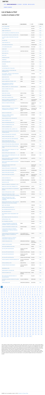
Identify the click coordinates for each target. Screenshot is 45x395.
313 (27, 324)
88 (32, 294)
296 (21, 322)
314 (30, 324)
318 (41, 324)
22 (4, 288)
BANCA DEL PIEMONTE (6, 95)
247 (10, 316)
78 (8, 294)
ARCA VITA (4, 55)
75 (1, 294)
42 (8, 290)
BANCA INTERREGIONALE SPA (8, 124)
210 (33, 310)
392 (38, 334)
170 (5, 306)
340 (19, 328)
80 (13, 294)
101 (21, 296)
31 (25, 288)
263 (13, 318)
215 (5, 312)
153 (41, 302)
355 (19, 330)
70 (32, 292)
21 (1, 288)
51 (30, 290)
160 (19, 304)
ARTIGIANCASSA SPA (6, 61)
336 (7, 328)
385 (19, 334)
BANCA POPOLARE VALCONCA (8, 174)
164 (30, 304)
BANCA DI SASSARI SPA (6, 112)
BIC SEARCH (20, 4)
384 (16, 334)
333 (41, 326)
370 (19, 332)
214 (2, 312)
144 (16, 302)
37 (39, 288)
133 (27, 300)
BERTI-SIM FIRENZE (6, 205)
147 (24, 302)
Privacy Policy (25, 393)
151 (35, 302)
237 (24, 314)
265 (19, 318)
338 (13, 328)
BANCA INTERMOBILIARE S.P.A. (8, 122)
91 (39, 294)
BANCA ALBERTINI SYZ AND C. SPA (9, 81)
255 (33, 316)
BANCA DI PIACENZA (6, 106)
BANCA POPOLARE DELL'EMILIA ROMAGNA (10, 144)
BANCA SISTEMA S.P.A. (6, 177)
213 (41, 310)
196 (35, 308)
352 (10, 330)
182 (38, 306)
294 (16, 322)
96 (8, 296)
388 (27, 334)
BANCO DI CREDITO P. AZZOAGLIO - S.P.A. (10, 184)
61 (11, 292)
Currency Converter (8, 7)
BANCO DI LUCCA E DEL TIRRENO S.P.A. (10, 186)
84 (23, 294)
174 (16, 306)
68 (27, 292)
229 (2, 314)
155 (5, 304)
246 (7, 316)
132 (24, 300)
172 (10, 306)
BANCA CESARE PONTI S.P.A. (8, 88)
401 (21, 336)
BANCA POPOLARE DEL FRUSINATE (9, 134)
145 (19, 302)
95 (6, 296)
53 (34, 290)
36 (37, 288)
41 (6, 290)
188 (13, 308)
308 (13, 324)
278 (13, 320)
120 (33, 298)
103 (27, 296)
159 (16, 304)
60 (8, 292)
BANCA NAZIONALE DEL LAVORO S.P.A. (9, 128)
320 (5, 326)
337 (10, 328)
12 (23, 286)
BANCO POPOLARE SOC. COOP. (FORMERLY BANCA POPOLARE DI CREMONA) (9, 198)
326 (21, 326)
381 (7, 334)
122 (38, 298)
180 (33, 306)
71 (34, 292)
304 (2, 324)
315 (33, 324)
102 (24, 296)
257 (38, 316)
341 (21, 328)
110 (5, 298)
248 (13, 316)
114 (16, 298)
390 (33, 334)
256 (35, 316)
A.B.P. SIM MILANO (5, 26)
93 (1, 296)
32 (27, 288)
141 (7, 302)
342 (24, 328)
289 (2, 322)
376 (35, 332)
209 (30, 310)
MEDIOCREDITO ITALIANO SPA (8, 270)
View (40, 26)
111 (7, 298)
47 (20, 290)
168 (41, 304)
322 (10, 326)
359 (30, 330)
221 (21, 312)
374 (30, 332)
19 (40, 286)
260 (5, 318)
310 (19, 324)
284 (30, 320)
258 (41, 316)
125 (5, 300)
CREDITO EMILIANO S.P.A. (7, 241)
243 (41, 314)
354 (16, 330)
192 (24, 308)
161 (21, 304)
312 (24, 324)
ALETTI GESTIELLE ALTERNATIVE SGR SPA (10, 32)
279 (16, 320)
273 (41, 318)
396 (7, 336)
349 (2, 330)
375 (33, 332)
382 (10, 334)
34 (32, 288)
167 (38, 304)
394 (2, 336)
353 (13, 330)
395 (5, 336)
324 (16, 326)
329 (30, 326)
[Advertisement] (23, 19)
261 (7, 318)
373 (27, 332)
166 (35, 304)
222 (24, 312)
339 (16, 328)
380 (5, 334)
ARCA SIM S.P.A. (5, 53)
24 (8, 288)
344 (30, 328)
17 (35, 286)
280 (19, 320)
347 (38, 328)
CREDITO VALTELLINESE (7, 244)
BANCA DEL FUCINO (6, 93)
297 (24, 322)
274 (2, 320)
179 (30, 306)
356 (21, 330)
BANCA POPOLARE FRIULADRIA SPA (9, 170)
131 (21, 300)
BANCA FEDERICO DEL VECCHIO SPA (9, 118)
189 (16, 308)
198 (41, 308)
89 (34, 294)
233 (13, 314)
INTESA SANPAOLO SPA (6, 262)
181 (35, 306)
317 (38, 324)
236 (21, 314)
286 (35, 320)
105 (32, 296)
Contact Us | (20, 393)
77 (6, 294)
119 (30, 298)
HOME (5, 4)
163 (27, 304)
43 (11, 290)
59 (6, 292)
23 (6, 288)
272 (38, 318)
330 (33, 326)
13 (26, 286)
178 (27, 306)
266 (21, 318)
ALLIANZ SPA (4, 40)
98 (13, 296)
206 (21, 310)
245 (5, 316)
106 (35, 296)
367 (10, 332)
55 (39, 290)
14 (28, 286)
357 (24, 330)
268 (27, 318)
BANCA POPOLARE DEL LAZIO (8, 136)
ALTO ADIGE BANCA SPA (7, 46)
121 (35, 298)
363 (41, 330)
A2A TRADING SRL (5, 28)
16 (33, 286)
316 (35, 324)
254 (30, 316)
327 (24, 326)
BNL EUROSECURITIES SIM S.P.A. (8, 209)
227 (38, 312)
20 (42, 286)
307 (10, 324)
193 (27, 308)
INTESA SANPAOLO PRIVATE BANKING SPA (10, 259)
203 (13, 310)
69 (30, 292)
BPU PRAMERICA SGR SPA (7, 221)
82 (18, 294)
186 (7, 308)
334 (2, 328)
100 (18, 296)
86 (27, 294)
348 (41, 328)
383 (13, 334)
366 (7, 332)
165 (33, 304)
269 (30, 318)
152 (38, 302)
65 (20, 292)
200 (5, 310)
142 (10, 302)
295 (19, 322)
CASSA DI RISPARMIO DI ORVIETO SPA (9, 226)
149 (30, 302)
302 (38, 322)
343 (27, 328)
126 (7, 300)
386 (21, 334)
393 (41, 334)
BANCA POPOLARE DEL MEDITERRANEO (10, 138)
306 (7, 324)
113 (13, 298)
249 (16, 316)
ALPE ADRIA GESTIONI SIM (7, 44)
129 (16, 300)
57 (1, 292)
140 (5, 302)
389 (30, 334)
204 (16, 310)
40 (4, 290)
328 (27, 326)
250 (19, 316)
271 (35, 318)
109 (2, 298)
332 (38, 326)
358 (27, 330)
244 (2, 316)
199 (2, 310)
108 (41, 296)
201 (7, 310)
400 (19, 336)
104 (29, 296)
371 (21, 332)
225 (33, 312)
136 (35, 300)
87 (30, 294)
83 (20, 294)
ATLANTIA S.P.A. (5, 66)
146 (21, 302)
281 (21, 320)
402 (24, 336)
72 (37, 292)
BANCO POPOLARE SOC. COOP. (8, 191)
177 (24, 306)
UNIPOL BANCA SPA (6, 282)
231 (7, 314)
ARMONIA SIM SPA (5, 57)
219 (16, 312)
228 (41, 312)
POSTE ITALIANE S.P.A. (6, 272)
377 (38, 332)
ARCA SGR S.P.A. (5, 51)
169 (2, 306)
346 (35, 328)
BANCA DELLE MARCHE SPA (7, 97)
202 (10, 310)
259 (2, 318)
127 (10, 300)
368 (13, 332)
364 (2, 332)
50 (27, 290)
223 (27, 312)
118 (27, 298)
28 (18, 288)
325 (19, 326)
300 (33, 322)
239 (30, 314)
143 (13, 302)
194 (30, 308)
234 (16, 314)
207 (24, 310)
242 (38, 314)
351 (7, 330)
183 (41, 306)
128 (13, 300)
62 (13, 292)
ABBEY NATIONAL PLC (6, 30)
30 (23, 288)
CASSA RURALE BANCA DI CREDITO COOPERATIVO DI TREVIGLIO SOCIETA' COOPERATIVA (10, 230)
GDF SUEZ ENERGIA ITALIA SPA (8, 246)
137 (38, 300)
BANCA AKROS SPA (6, 79)
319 (2, 326)
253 (27, 316)
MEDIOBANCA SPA (5, 268)
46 (18, 290)
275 (5, 320)
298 (27, 322)
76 (4, 294)
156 (7, 304)
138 (41, 300)
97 (11, 296)
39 (1, 290)
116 (21, 298)
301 (35, 322)
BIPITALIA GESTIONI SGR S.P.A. (8, 207)
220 (19, 312)
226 (35, 312)
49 (25, 290)
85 (25, 294)
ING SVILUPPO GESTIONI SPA (8, 248)
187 (10, 308)
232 (10, 314)
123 (41, 298)
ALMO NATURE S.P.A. (6, 42)
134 (30, 300)
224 (30, 312)
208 (27, 310)
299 (30, 322)
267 (24, 318)
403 (27, 336)
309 (16, 324)
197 (38, 308)
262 (10, 318)
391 (35, 334)
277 (10, 320)
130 (19, 300)
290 (5, 322)
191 (21, 308)
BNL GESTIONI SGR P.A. (6, 211)
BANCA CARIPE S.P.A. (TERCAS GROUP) (10, 86)
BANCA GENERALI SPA (6, 120)
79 (11, 294)
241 (35, 314)
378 (41, 332)
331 (35, 326)
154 (2, 304)
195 (33, 308)
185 (5, 308)
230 (5, 314)
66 (23, 292)
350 (5, 330)
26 (13, 288)
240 (33, 314)
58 (4, 292)
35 (34, 288)
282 (24, 320)
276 (7, 320)
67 (25, 292)
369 (16, 332)
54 (37, 290)
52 (32, 290)
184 (2, 308)
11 (21, 286)
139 (2, 302)
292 (10, 322)
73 (39, 292)
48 (23, 290)
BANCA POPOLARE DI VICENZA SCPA (9, 168)
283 (27, 320)
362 (38, 330)
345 (33, 328)
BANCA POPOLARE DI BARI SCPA (8, 152)
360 (33, 330)
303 (41, 322)
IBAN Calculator (31, 4)
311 (21, 324)
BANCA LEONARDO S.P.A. (7, 126)
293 (13, 322)
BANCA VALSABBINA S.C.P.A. (7, 180)
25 (11, 288)
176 (21, 306)
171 (7, 306)
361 (35, 330)
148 (27, 302)
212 (38, 310)
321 (7, 326)
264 (16, 318)
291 (7, 322)
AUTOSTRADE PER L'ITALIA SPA (8, 68)
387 (24, 334)
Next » (31, 336)
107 (38, 296)
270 (33, 318)
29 (20, 288)
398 (13, 336)
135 (33, 300)
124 (2, 300)
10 (19, 286)
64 (18, 292)
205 (19, 310)
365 (5, 332)
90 (37, 294)
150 (33, 302)
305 (5, 324)
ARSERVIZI (4, 59)
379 (2, 334)
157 (10, 304)
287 (38, 320)
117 (24, 298)
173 (13, 306)
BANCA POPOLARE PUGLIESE (8, 172)
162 (24, 304)
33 (30, 288)
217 (10, 312)
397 (10, 336)
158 (13, 304)
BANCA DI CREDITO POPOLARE (8, 102)
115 (19, 298)
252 (24, 316)
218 (13, 312)
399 (16, 336)
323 (13, 326)
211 (35, 310)
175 (19, 306)
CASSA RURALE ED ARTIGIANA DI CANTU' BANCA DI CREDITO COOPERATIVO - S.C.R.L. (10, 234)
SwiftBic (5, 1)
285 (33, 320)
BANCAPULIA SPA (5, 182)
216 (7, 312)
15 (30, 286)
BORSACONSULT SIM (6, 219)
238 (27, 314)
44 (13, 290)
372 (24, 332)
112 (10, 298)
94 (4, 296)
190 (19, 308)
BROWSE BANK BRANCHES (12, 4)
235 (19, 314)
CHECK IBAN (25, 4)
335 (5, 328)
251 (21, 316)
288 (41, 320)
